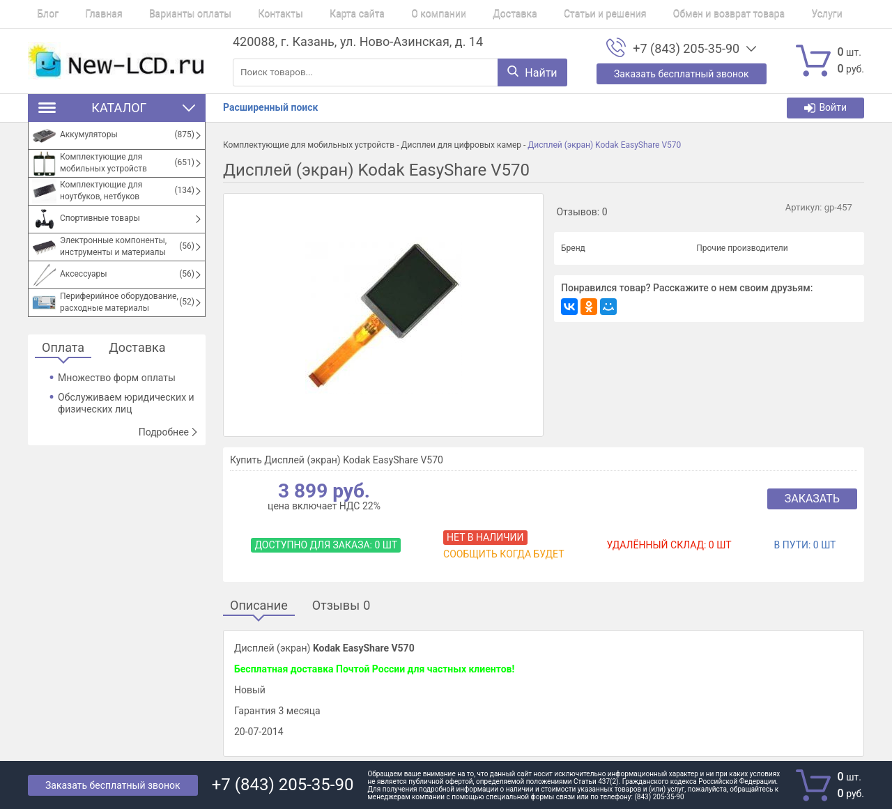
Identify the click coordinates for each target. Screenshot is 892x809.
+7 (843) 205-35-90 (686, 49)
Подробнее (169, 432)
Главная (85, 14)
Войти (825, 108)
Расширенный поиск (270, 107)
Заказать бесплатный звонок (112, 785)
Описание (259, 605)
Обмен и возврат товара (645, 14)
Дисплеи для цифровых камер (461, 145)
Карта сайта (311, 14)
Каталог (116, 107)
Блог (38, 14)
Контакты (243, 14)
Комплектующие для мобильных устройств (308, 145)
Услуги (734, 14)
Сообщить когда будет (503, 554)
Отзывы (341, 605)
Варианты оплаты (162, 14)
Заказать (812, 498)
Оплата (63, 348)
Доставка (450, 14)
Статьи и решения (531, 14)
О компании (383, 14)
